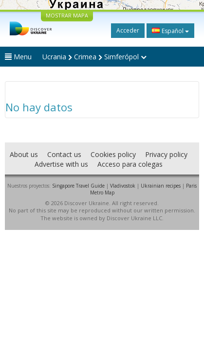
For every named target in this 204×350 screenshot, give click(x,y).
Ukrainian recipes (161, 185)
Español (170, 30)
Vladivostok (122, 185)
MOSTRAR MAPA (67, 15)
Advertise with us (61, 164)
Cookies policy (113, 154)
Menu (18, 56)
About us (24, 154)
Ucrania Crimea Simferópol (94, 56)
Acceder (127, 30)
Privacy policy (166, 154)
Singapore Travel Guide (78, 185)
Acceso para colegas (130, 164)
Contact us (64, 154)
